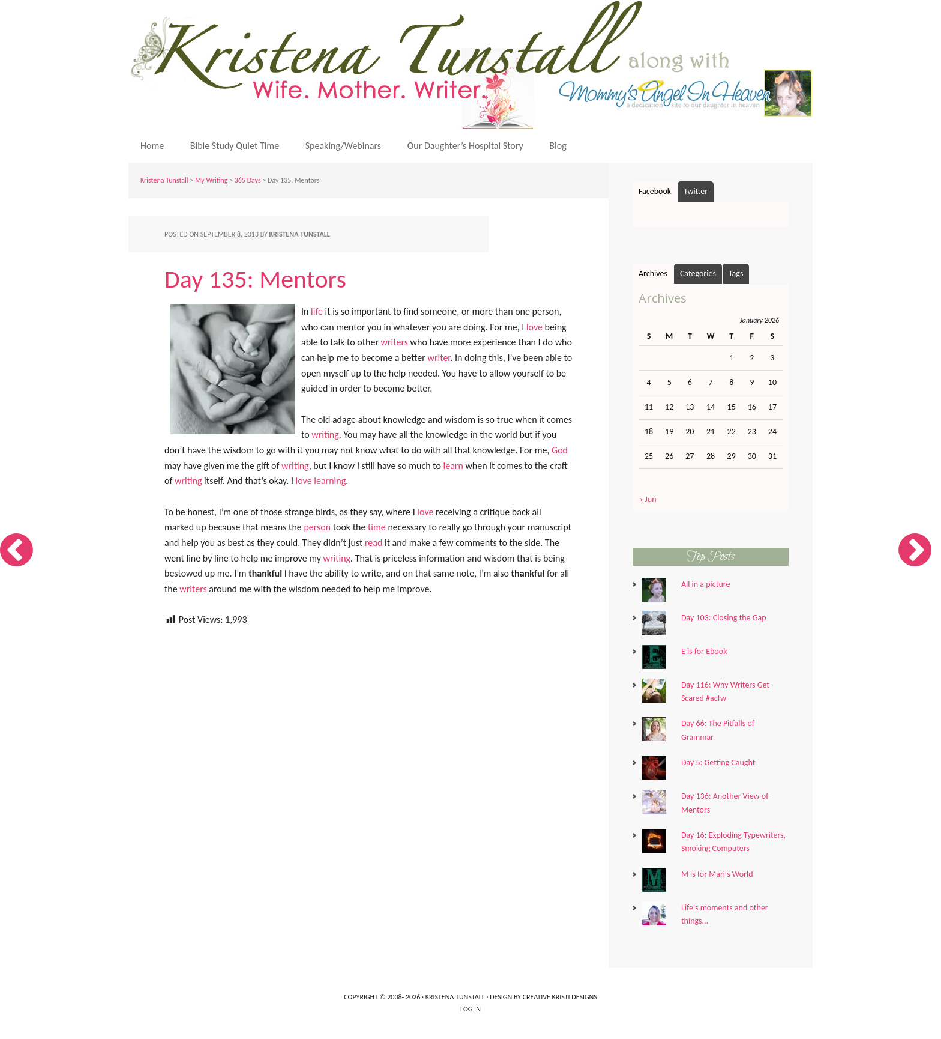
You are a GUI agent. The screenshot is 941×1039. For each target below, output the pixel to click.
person (317, 527)
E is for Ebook (704, 651)
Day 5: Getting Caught (718, 762)
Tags (736, 273)
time (377, 527)
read (373, 542)
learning (330, 480)
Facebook (655, 191)
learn (453, 465)
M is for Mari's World (717, 874)
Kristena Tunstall (473, 64)
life (317, 311)
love (534, 327)
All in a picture (705, 584)
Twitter (696, 191)
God (560, 450)
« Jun (648, 499)
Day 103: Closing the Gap (723, 618)
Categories (698, 273)
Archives (653, 273)
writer (439, 357)
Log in (470, 1009)
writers (394, 342)
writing (325, 434)
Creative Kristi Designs (560, 997)
